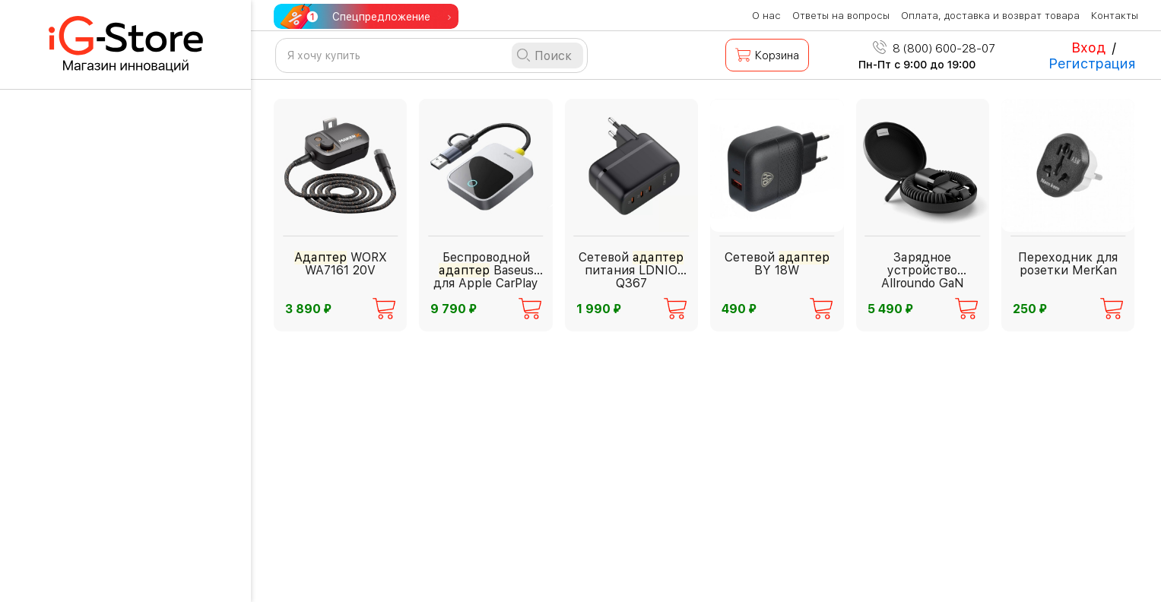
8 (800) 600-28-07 (934, 48)
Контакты (1114, 15)
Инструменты (90, 525)
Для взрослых (91, 337)
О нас (766, 15)
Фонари (70, 483)
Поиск (553, 56)
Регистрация (1092, 63)
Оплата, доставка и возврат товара (990, 15)
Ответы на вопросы (841, 15)
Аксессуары (86, 568)
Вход (1088, 47)
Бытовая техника (100, 379)
